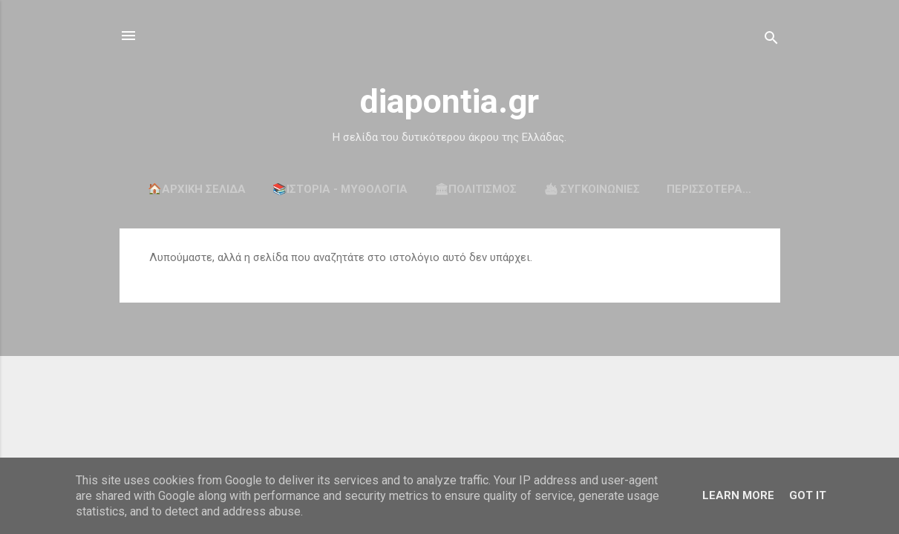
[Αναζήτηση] (771, 40)
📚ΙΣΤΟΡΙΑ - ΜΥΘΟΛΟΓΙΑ (340, 189)
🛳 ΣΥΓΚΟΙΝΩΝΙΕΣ (591, 189)
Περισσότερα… (709, 189)
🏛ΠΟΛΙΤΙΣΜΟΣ (475, 189)
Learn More (738, 495)
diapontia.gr (449, 101)
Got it (807, 495)
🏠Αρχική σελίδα (197, 189)
